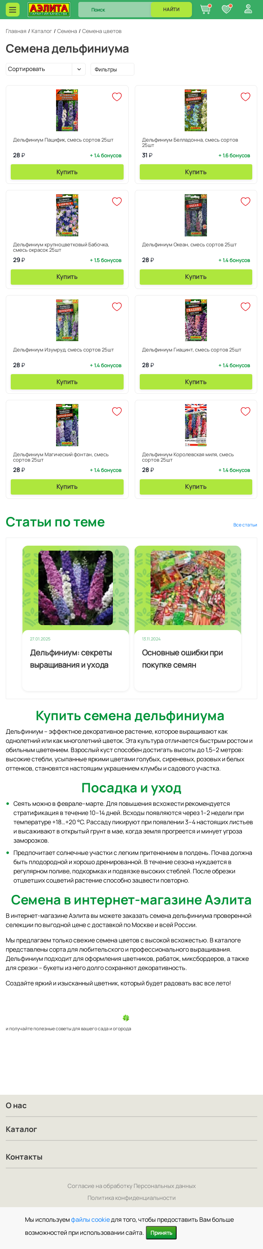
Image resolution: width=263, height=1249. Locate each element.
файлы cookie (90, 1219)
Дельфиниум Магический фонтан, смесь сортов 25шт (61, 457)
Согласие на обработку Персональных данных (132, 1186)
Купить (67, 172)
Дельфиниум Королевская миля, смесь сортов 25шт (188, 457)
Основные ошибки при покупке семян (182, 658)
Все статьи (245, 524)
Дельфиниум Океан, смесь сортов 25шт (189, 244)
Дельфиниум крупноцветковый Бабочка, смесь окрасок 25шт (61, 247)
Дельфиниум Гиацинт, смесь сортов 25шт (191, 349)
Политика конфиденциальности (132, 1198)
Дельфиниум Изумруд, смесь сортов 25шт (63, 349)
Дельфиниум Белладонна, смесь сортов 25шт (190, 142)
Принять (161, 1232)
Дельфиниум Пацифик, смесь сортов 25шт (63, 139)
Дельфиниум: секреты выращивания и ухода (71, 658)
